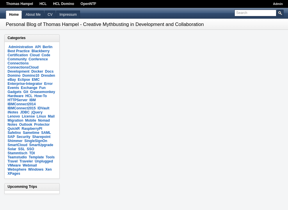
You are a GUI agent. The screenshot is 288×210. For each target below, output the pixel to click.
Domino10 (30, 76)
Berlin (47, 47)
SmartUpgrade (41, 145)
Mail (51, 116)
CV (50, 15)
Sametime (31, 133)
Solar (12, 149)
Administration (20, 47)
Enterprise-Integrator (25, 84)
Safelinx (14, 133)
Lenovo (14, 116)
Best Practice (19, 51)
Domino (14, 76)
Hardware (16, 96)
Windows (36, 169)
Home (14, 15)
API (38, 47)
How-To (40, 96)
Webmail (30, 165)
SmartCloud (17, 145)
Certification (18, 55)
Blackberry (40, 51)
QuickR (14, 129)
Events (13, 88)
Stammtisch (17, 153)
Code (46, 55)
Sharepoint (41, 137)
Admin (278, 4)
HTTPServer (18, 100)
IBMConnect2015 (22, 108)
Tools (50, 157)
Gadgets (15, 92)
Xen (48, 169)
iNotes (13, 112)
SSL (21, 149)
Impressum (68, 15)
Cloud (35, 55)
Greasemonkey (42, 92)
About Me (33, 15)
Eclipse (24, 80)
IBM (32, 100)
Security (23, 137)
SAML (46, 133)
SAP (11, 137)
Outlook (25, 125)
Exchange (29, 88)
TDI (32, 153)
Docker (37, 71)
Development (18, 71)
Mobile (30, 120)
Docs (49, 71)
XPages (14, 174)
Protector (41, 125)
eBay (12, 80)
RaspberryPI (32, 129)
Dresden (48, 76)
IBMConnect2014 (22, 104)
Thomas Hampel (19, 4)
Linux (41, 116)
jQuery (36, 112)
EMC (36, 80)
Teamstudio (17, 157)
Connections (18, 63)
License (28, 116)
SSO (30, 149)
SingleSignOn (35, 141)
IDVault (43, 108)
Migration (15, 120)
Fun (42, 88)
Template (36, 157)
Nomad (44, 120)
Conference (38, 59)
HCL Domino (63, 4)
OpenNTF (88, 4)
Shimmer (15, 141)
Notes (12, 125)
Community (17, 59)
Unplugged (44, 161)
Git (25, 92)
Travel (13, 161)
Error (48, 84)
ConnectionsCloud (23, 67)
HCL (43, 4)
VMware (14, 165)
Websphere (17, 169)
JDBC (25, 112)
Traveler (26, 161)
